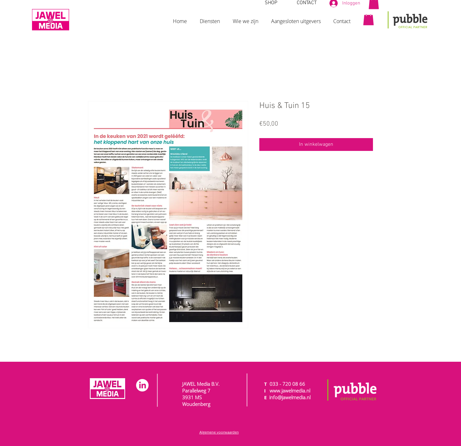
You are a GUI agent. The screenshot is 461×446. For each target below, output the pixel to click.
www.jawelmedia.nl (290, 390)
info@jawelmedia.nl (290, 397)
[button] (209, 18)
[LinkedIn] (142, 385)
